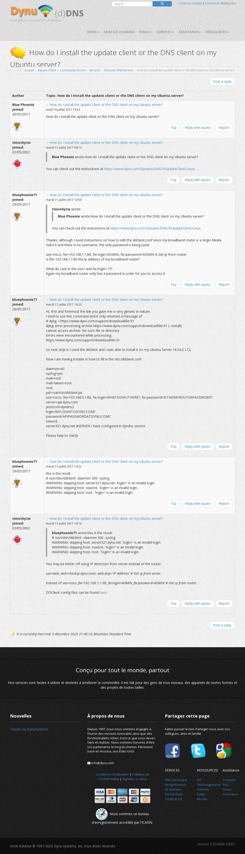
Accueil (29, 70)
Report (224, 127)
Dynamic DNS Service (118, 70)
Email (145, 32)
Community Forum (72, 70)
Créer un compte (190, 3)
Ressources (217, 32)
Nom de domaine (119, 32)
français (228, 3)
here (103, 592)
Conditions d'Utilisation (112, 774)
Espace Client (47, 70)
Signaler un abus (134, 779)
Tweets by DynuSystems (29, 729)
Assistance (189, 32)
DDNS (93, 32)
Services (94, 70)
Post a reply (222, 81)
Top (173, 127)
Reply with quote (198, 127)
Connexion (212, 3)
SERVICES (165, 32)
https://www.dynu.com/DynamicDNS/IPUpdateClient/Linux (149, 169)
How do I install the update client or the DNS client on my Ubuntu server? (106, 104)
